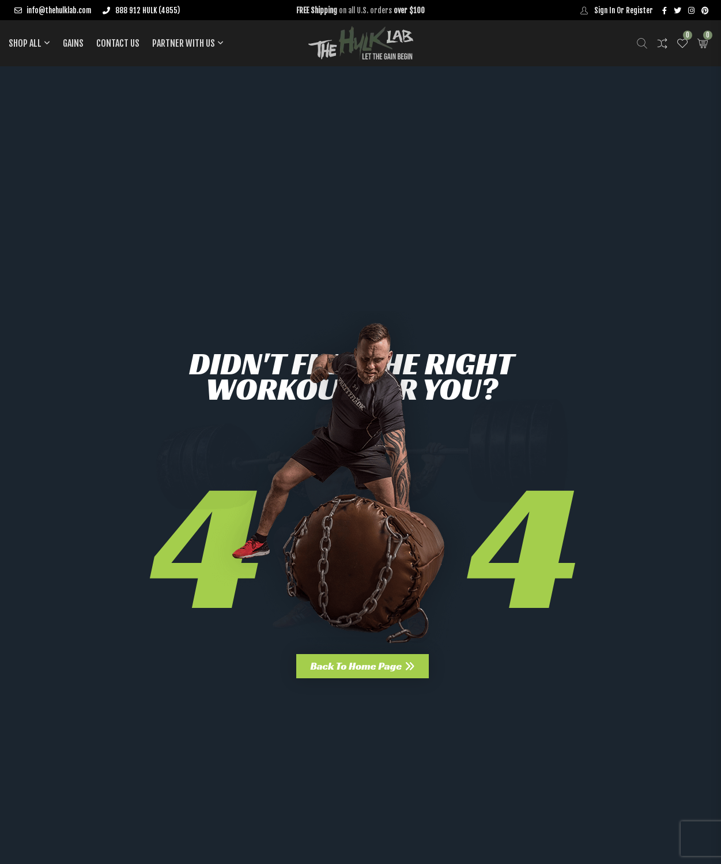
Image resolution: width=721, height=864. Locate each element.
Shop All (25, 43)
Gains (73, 43)
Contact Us (117, 43)
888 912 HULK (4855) (141, 10)
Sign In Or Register (614, 10)
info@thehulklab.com (52, 10)
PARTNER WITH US (183, 43)
